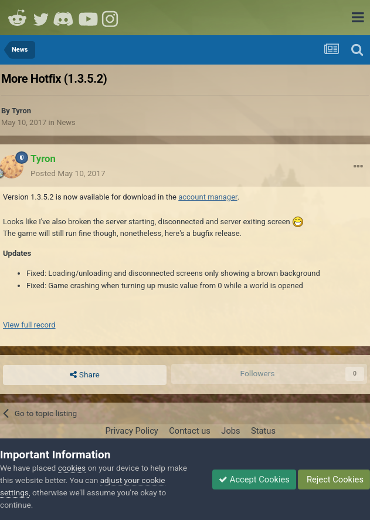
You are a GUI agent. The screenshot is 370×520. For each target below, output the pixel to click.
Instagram (111, 17)
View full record (29, 324)
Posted (68, 173)
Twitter (41, 17)
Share (84, 375)
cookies (72, 467)
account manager (207, 197)
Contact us (190, 431)
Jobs (230, 431)
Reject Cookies (334, 479)
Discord (64, 17)
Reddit (17, 17)
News (66, 122)
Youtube (88, 17)
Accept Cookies (254, 479)
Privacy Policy (131, 431)
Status (263, 431)
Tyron (21, 110)
